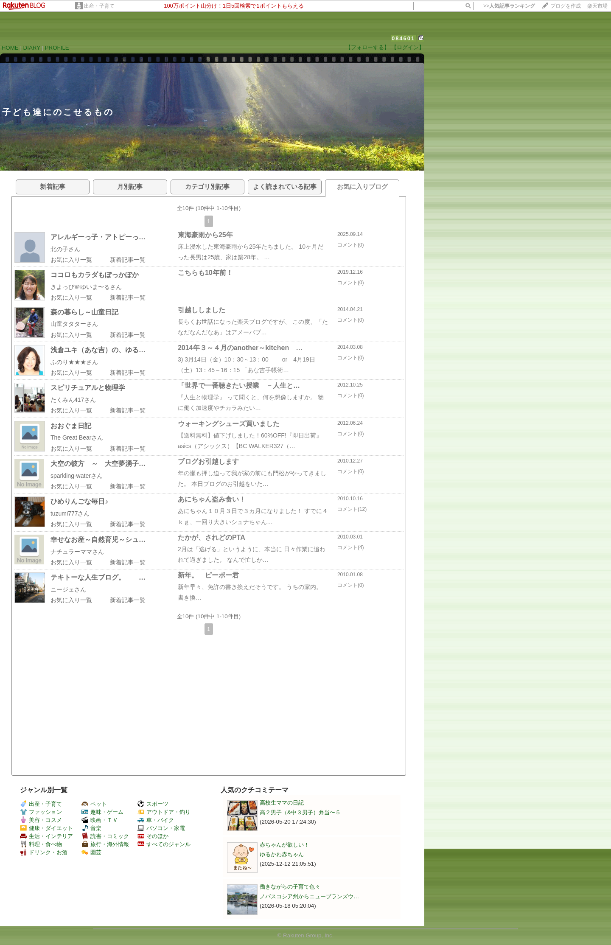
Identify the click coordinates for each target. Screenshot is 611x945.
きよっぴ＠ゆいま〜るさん (86, 286)
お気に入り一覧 (71, 259)
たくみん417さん (73, 399)
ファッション (41, 812)
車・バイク (155, 820)
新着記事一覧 (128, 259)
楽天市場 (597, 6)
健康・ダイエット (46, 828)
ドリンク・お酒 (43, 852)
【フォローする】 (367, 47)
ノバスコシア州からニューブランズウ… (309, 896)
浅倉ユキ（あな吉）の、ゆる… (98, 349)
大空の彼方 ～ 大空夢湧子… (98, 463)
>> (509, 6)
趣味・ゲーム (102, 812)
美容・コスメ (41, 820)
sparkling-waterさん (76, 475)
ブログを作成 (565, 6)
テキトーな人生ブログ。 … (98, 577)
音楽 (91, 828)
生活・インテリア (46, 836)
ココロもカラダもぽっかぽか (94, 274)
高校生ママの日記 (282, 802)
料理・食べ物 (41, 844)
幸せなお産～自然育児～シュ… (98, 539)
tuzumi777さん (70, 513)
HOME (10, 48)
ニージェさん (68, 589)
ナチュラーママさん (77, 551)
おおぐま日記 (70, 425)
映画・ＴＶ (99, 820)
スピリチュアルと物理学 (87, 387)
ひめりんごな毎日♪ (79, 501)
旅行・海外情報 (105, 844)
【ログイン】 (407, 47)
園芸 (91, 852)
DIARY (31, 48)
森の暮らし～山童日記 (84, 312)
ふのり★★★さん (74, 362)
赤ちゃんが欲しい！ (284, 844)
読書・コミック (105, 836)
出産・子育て (99, 6)
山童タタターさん (74, 323)
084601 (403, 38)
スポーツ (152, 804)
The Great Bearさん (77, 437)
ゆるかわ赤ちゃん (282, 854)
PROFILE (57, 48)
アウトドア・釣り (164, 812)
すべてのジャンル (164, 844)
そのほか (152, 836)
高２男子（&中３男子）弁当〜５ (300, 812)
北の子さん (65, 249)
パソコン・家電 (161, 828)
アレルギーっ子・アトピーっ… (98, 237)
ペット (94, 804)
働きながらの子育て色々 (290, 886)
